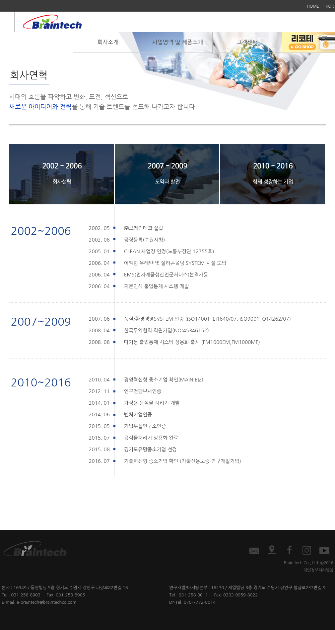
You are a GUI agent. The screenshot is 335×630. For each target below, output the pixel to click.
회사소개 (108, 42)
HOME (313, 6)
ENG (7, 18)
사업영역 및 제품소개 (177, 42)
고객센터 (247, 42)
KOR (330, 6)
